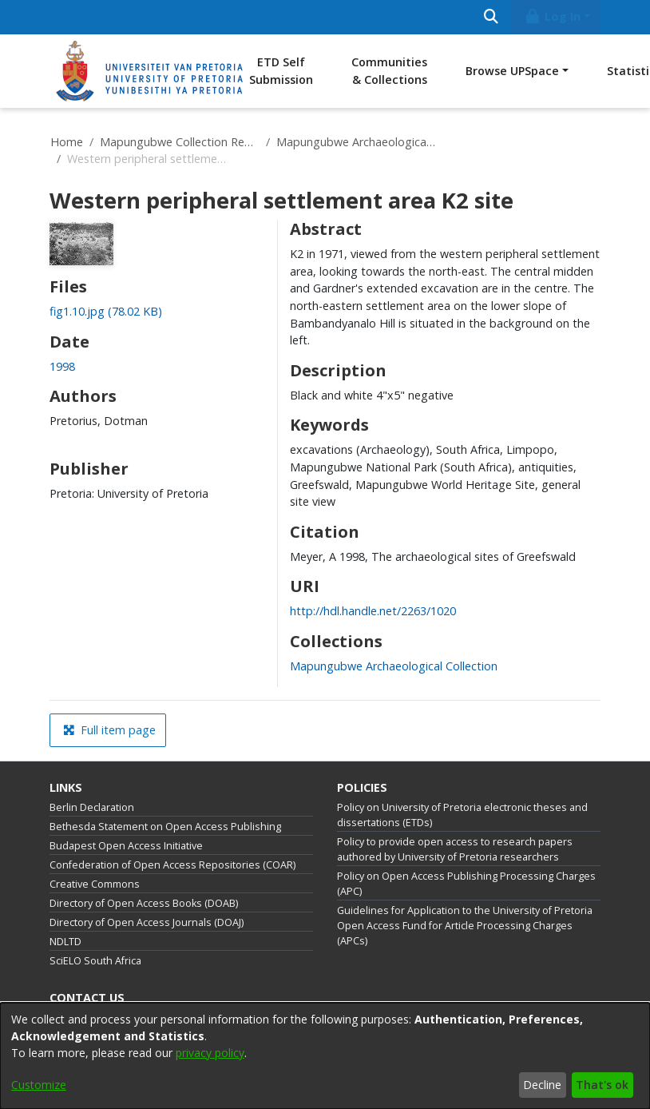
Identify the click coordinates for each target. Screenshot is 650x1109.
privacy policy (210, 1052)
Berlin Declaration (92, 807)
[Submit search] (490, 17)
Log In (552, 16)
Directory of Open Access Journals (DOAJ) (147, 922)
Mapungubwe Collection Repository (180, 141)
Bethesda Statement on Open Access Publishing (165, 826)
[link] (106, 311)
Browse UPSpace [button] (512, 70)
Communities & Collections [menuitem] (389, 70)
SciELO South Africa (95, 961)
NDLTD (65, 941)
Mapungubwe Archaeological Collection (356, 141)
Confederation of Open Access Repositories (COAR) (172, 865)
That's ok (602, 1084)
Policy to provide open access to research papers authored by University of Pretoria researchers (455, 849)
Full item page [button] (109, 729)
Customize (38, 1084)
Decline (542, 1084)
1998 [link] (62, 366)
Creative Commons (95, 884)
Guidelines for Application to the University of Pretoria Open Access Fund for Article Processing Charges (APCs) (465, 926)
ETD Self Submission (281, 70)
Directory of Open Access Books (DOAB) (144, 903)
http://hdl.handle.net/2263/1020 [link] (373, 610)
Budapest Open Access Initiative (126, 846)
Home (66, 141)
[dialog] (325, 1056)
